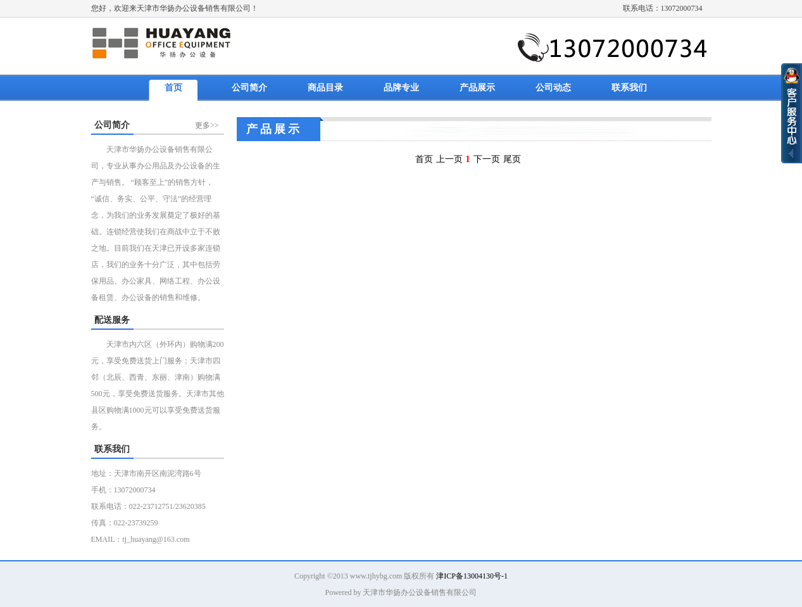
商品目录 (325, 87)
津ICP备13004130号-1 (472, 576)
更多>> (207, 125)
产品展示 (477, 87)
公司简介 (249, 87)
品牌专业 (401, 87)
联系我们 (629, 87)
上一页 (449, 159)
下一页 (486, 159)
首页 (173, 87)
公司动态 (553, 87)
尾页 (512, 159)
